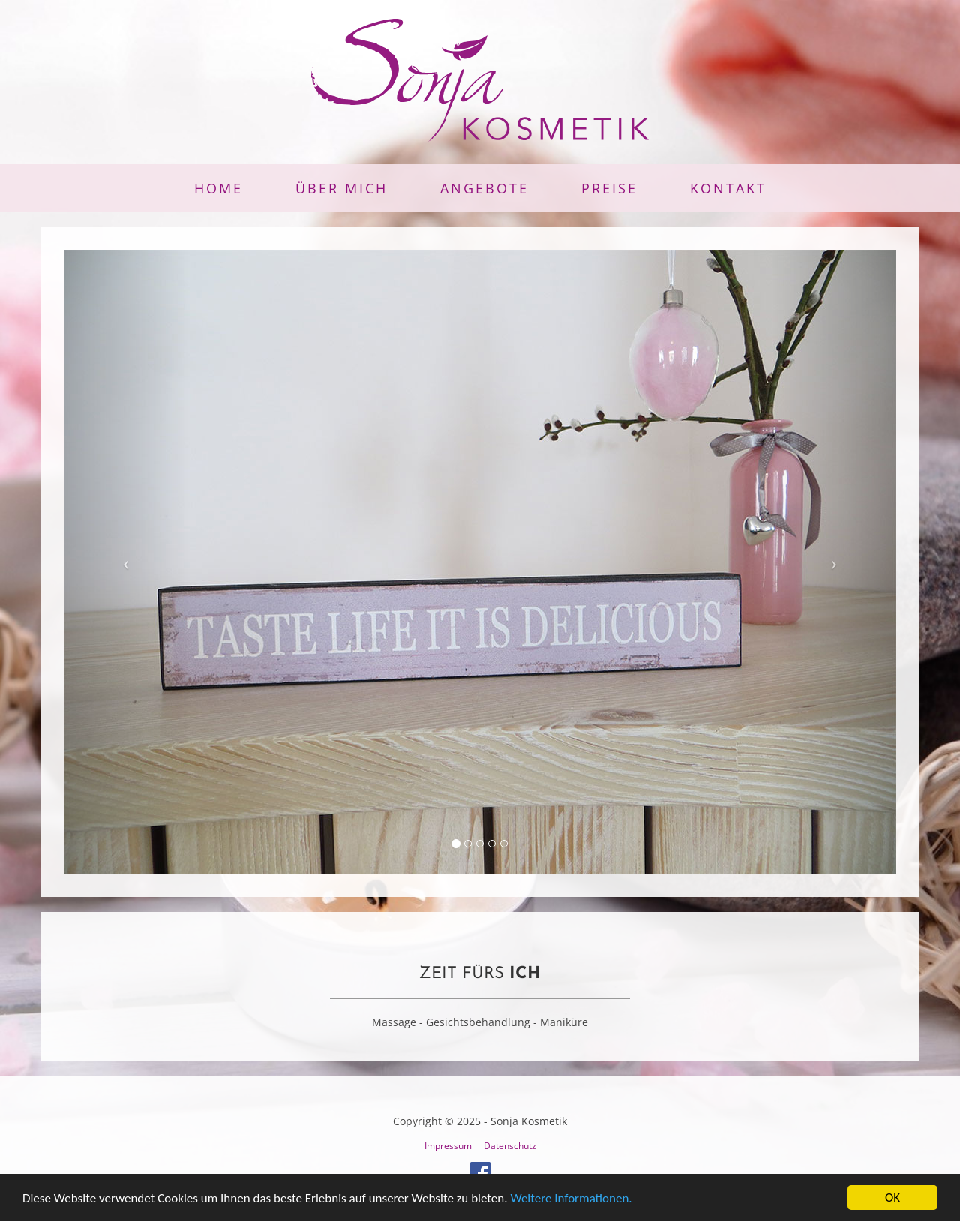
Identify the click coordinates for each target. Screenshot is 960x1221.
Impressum (448, 1145)
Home (218, 188)
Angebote (484, 188)
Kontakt (728, 188)
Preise (609, 188)
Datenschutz (510, 1145)
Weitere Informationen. (571, 1199)
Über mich (342, 188)
